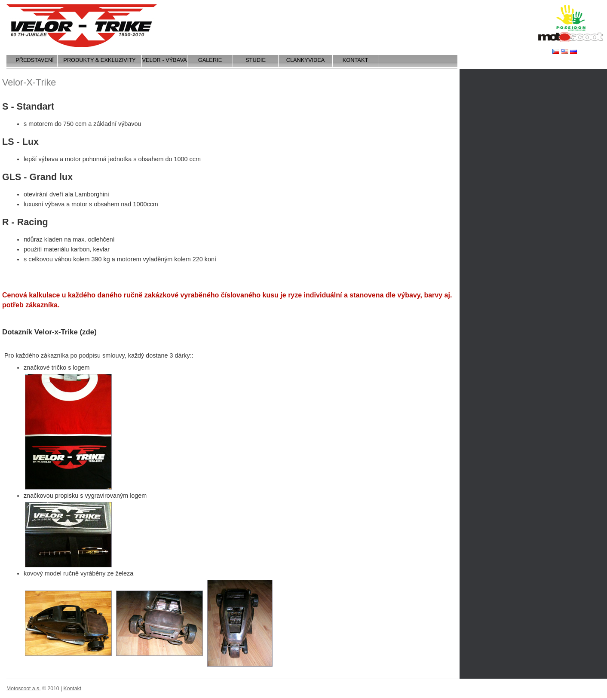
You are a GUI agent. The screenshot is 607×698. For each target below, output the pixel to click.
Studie (255, 60)
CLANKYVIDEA (305, 60)
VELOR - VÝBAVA (164, 60)
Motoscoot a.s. (570, 37)
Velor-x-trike (81, 25)
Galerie (210, 60)
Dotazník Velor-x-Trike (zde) (49, 332)
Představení (34, 60)
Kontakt (355, 60)
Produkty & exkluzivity (99, 60)
